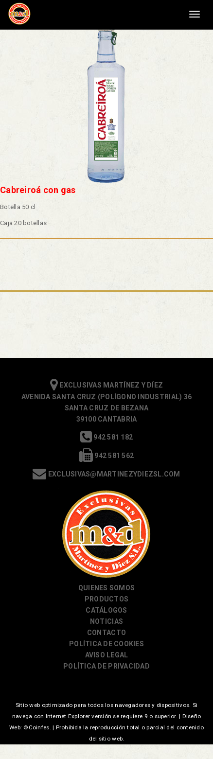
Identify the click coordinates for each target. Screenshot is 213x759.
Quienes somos (106, 588)
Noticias (106, 621)
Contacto (106, 632)
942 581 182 (106, 437)
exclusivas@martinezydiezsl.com (106, 474)
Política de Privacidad (106, 666)
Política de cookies (106, 644)
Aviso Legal (106, 655)
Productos (106, 599)
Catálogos (106, 610)
